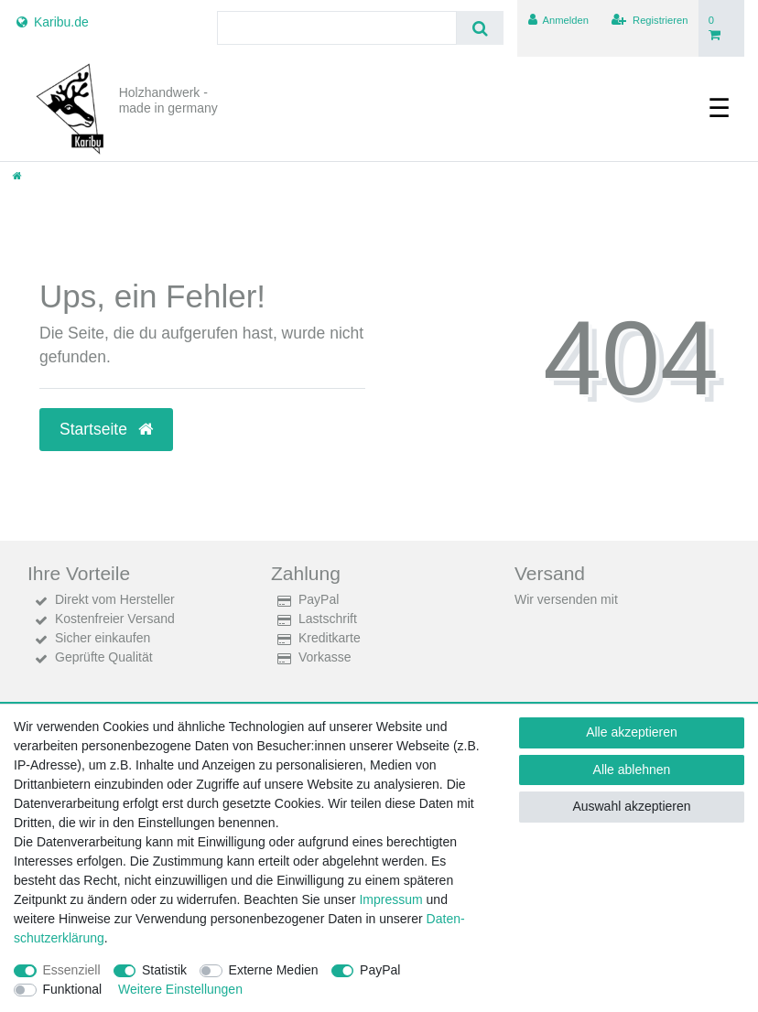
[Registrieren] (649, 20)
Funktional (73, 989)
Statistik (164, 970)
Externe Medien (274, 970)
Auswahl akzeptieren (631, 806)
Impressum (390, 899)
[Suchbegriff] (337, 28)
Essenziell (72, 970)
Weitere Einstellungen (180, 989)
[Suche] (480, 28)
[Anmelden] (558, 20)
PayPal (380, 970)
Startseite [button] (106, 429)
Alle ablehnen (632, 769)
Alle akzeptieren (631, 732)
